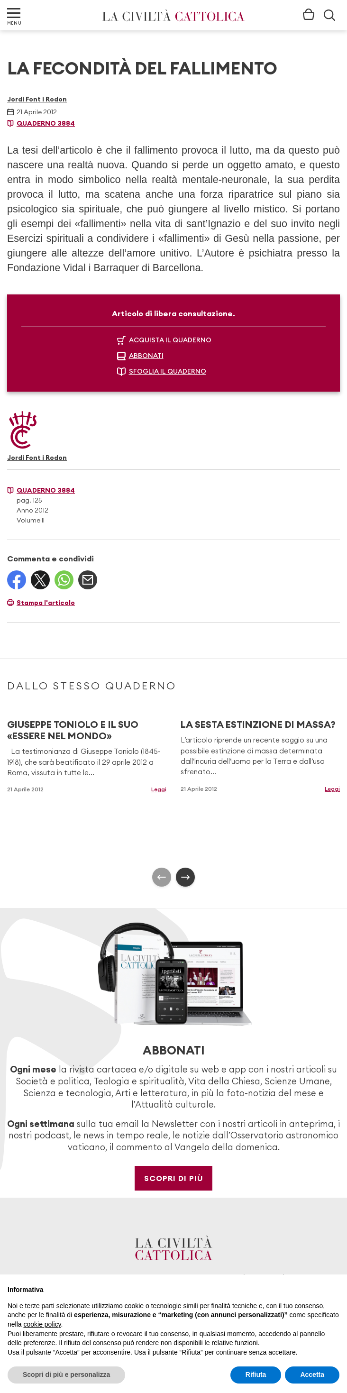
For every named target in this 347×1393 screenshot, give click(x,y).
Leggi (158, 789)
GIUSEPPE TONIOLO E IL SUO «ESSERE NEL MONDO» (72, 730)
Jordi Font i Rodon (37, 99)
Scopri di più (173, 1178)
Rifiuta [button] (256, 1374)
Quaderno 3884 (46, 123)
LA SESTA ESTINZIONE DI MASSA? (258, 724)
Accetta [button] (312, 1374)
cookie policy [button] (42, 1324)
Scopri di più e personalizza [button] (66, 1374)
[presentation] (161, 877)
